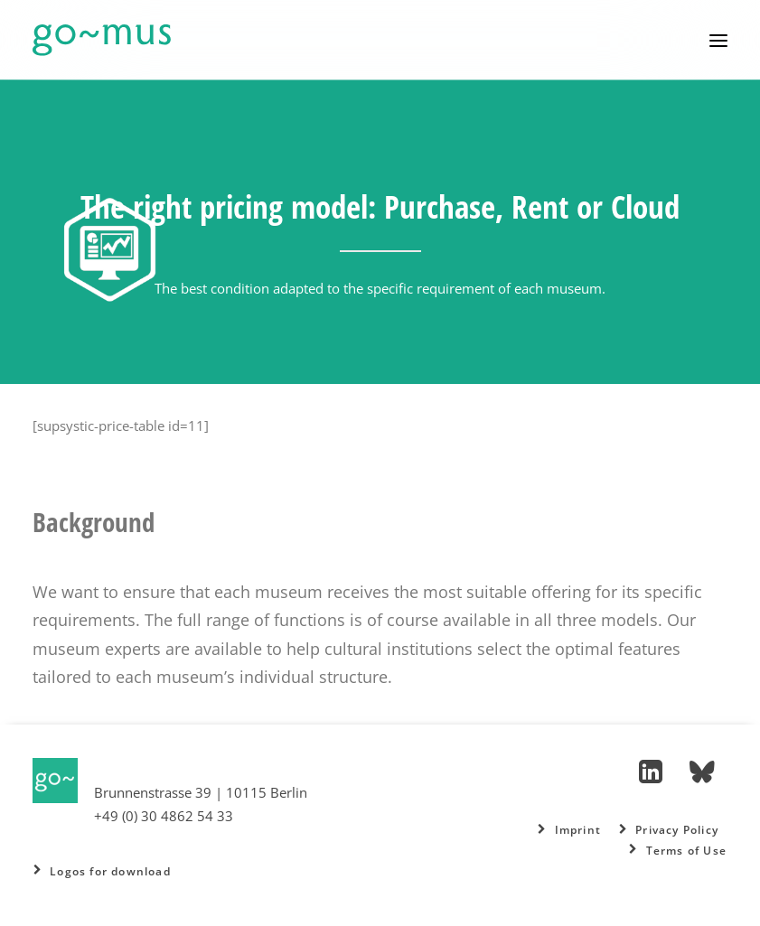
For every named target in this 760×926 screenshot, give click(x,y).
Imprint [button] (569, 829)
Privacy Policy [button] (668, 829)
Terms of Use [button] (678, 850)
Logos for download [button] (102, 871)
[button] (718, 40)
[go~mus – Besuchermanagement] (102, 40)
